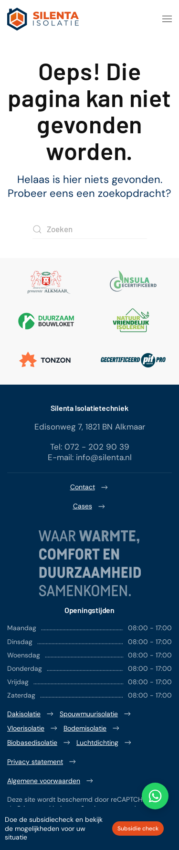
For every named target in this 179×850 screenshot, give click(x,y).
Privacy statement (42, 761)
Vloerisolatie (33, 728)
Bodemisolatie (92, 728)
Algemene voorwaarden (51, 780)
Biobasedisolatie (39, 742)
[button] (167, 19)
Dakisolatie (31, 714)
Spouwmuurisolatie (96, 714)
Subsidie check (137, 828)
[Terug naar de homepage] (43, 19)
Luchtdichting (104, 742)
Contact (89, 487)
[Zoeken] (89, 229)
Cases (89, 506)
